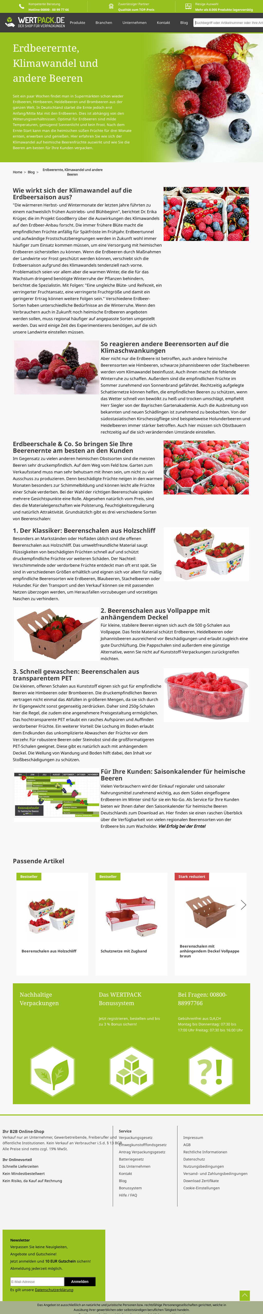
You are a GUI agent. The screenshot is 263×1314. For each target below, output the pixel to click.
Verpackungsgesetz (136, 1137)
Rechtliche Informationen (205, 1151)
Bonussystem (130, 1187)
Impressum (193, 1137)
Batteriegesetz (131, 1159)
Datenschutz (194, 1159)
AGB (187, 1144)
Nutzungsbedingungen (203, 1166)
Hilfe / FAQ (128, 1195)
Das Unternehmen (135, 1166)
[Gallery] (131, 924)
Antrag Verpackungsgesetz (142, 1151)
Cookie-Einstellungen (201, 1187)
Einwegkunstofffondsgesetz (143, 1144)
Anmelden (80, 1282)
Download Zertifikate (201, 1180)
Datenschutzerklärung (54, 1289)
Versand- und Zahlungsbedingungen (215, 1173)
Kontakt (125, 1173)
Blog (123, 1180)
